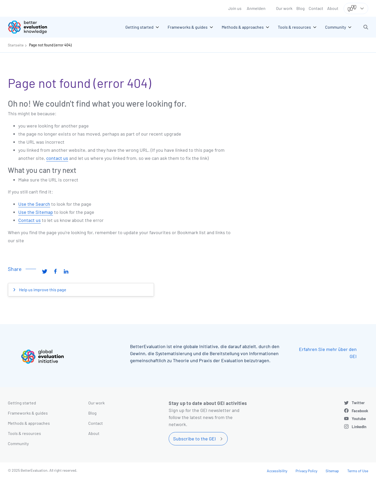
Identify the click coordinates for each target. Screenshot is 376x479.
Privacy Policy (306, 471)
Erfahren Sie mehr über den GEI (328, 352)
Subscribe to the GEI (194, 438)
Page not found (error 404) (50, 45)
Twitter (358, 402)
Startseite (16, 45)
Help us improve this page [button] (42, 289)
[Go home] (31, 27)
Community (18, 443)
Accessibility (277, 471)
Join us (235, 8)
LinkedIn (359, 426)
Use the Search (34, 204)
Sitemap (332, 471)
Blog (300, 8)
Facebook (360, 410)
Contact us (29, 220)
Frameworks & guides (28, 412)
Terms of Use (357, 471)
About (332, 8)
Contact (316, 8)
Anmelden (256, 8)
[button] (365, 27)
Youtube (359, 418)
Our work (284, 8)
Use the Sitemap (35, 212)
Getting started (22, 402)
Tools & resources (24, 433)
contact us (57, 158)
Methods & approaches (29, 423)
